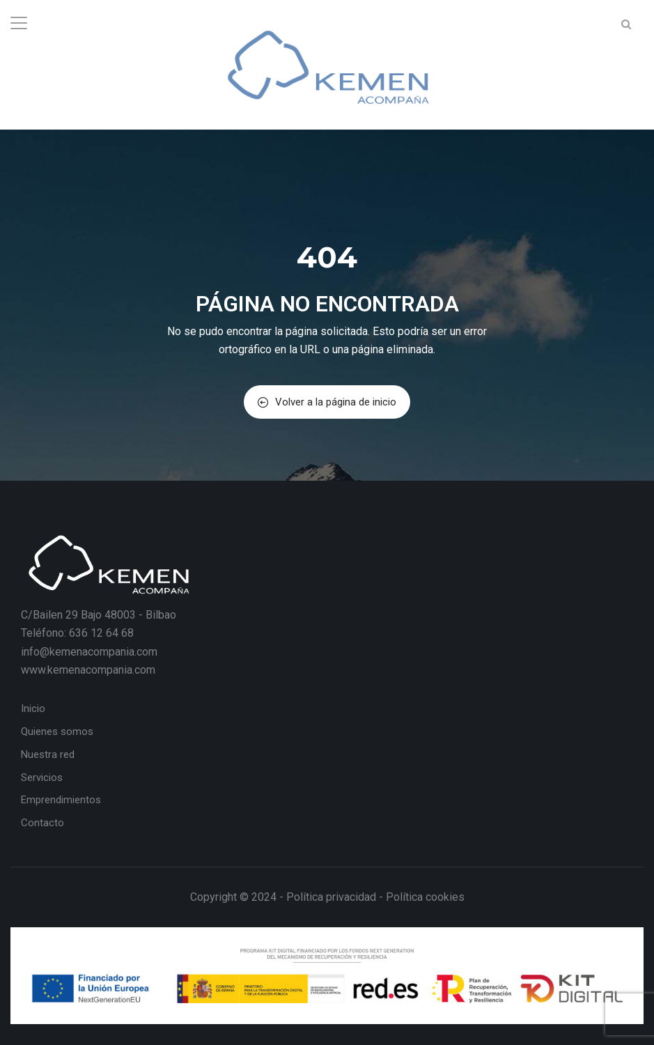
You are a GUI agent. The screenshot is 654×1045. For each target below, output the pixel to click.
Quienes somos (57, 731)
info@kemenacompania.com (89, 651)
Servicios (42, 777)
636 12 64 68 (101, 633)
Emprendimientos (61, 800)
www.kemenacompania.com (88, 669)
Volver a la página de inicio (327, 402)
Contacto (42, 822)
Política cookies (425, 897)
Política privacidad (331, 897)
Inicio (33, 708)
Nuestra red (48, 754)
